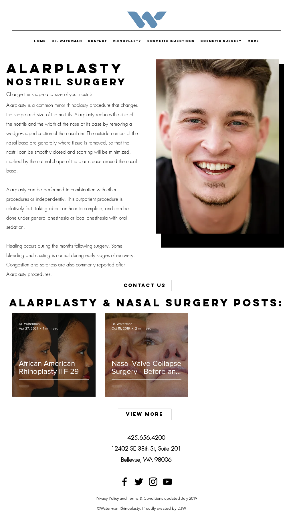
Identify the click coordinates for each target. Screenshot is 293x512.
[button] (221, 41)
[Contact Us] (144, 285)
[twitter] (138, 481)
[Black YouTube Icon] (167, 481)
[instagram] (153, 481)
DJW (181, 508)
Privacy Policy (107, 498)
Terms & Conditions (145, 498)
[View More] (144, 414)
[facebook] (124, 481)
